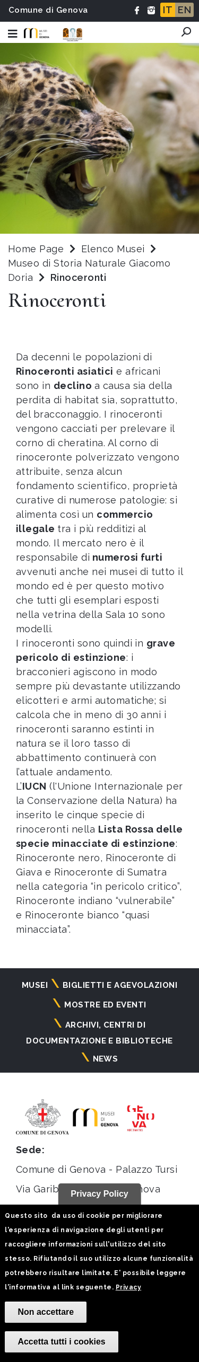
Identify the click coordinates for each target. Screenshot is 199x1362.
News (105, 1059)
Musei (35, 985)
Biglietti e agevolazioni (120, 985)
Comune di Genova (48, 10)
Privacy (128, 1287)
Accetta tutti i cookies (61, 1341)
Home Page (36, 248)
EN (184, 9)
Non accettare (46, 1311)
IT (167, 9)
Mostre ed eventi (105, 1005)
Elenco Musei (113, 248)
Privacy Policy (99, 1193)
